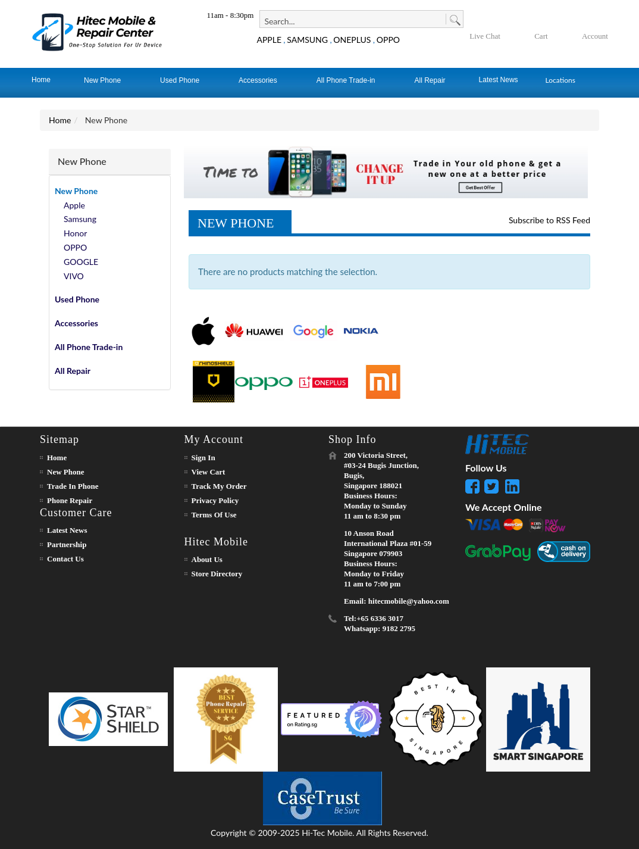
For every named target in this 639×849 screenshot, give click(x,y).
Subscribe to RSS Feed (549, 220)
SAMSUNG (307, 40)
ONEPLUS (352, 40)
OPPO (388, 40)
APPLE (268, 40)
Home (60, 120)
